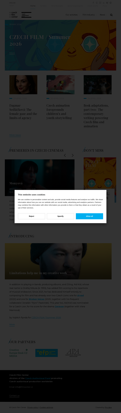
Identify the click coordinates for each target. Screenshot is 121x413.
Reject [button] (31, 216)
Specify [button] (60, 216)
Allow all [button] (89, 216)
